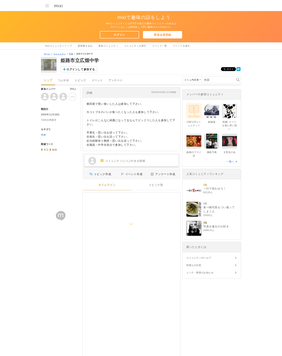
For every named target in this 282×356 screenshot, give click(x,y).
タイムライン (107, 184)
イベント (97, 80)
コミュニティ (59, 54)
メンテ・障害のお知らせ (200, 272)
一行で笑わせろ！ (214, 188)
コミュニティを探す (135, 45)
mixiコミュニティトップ (58, 45)
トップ (48, 80)
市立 (46, 149)
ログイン (119, 34)
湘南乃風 (212, 152)
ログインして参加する (80, 69)
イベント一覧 (159, 45)
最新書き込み (85, 45)
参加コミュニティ (108, 45)
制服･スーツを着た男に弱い (229, 125)
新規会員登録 (162, 34)
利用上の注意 (193, 265)
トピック (80, 80)
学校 (71, 54)
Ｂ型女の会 (229, 152)
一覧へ (230, 161)
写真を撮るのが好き (216, 226)
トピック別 (156, 184)
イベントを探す (181, 45)
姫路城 (211, 122)
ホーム (47, 54)
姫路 (54, 149)
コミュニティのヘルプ (198, 257)
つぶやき (63, 80)
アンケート (115, 80)
